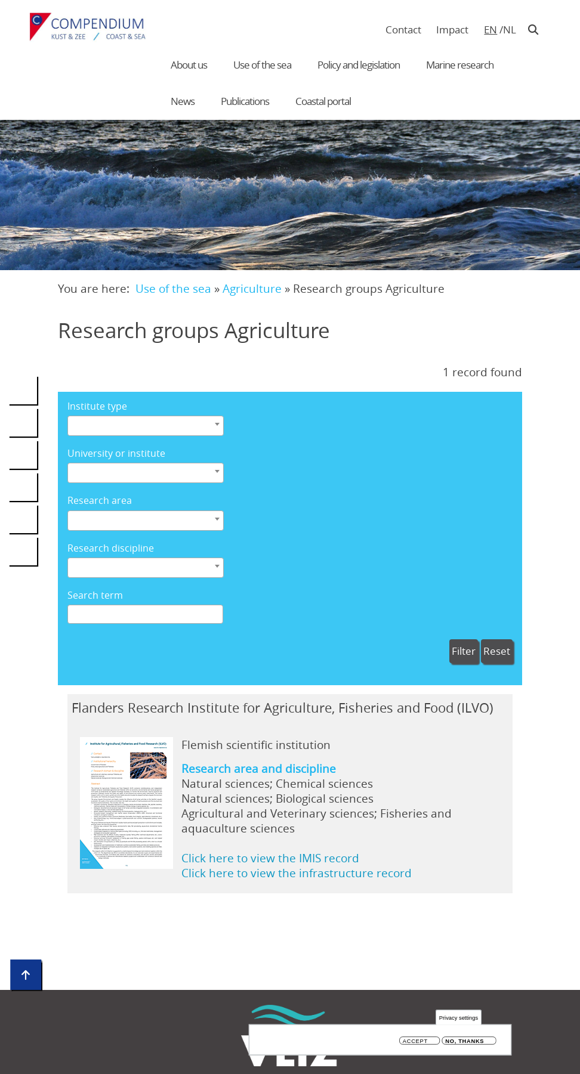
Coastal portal (323, 101)
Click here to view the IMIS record (270, 857)
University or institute (116, 453)
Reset (496, 651)
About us (189, 65)
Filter (464, 651)
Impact (452, 29)
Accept (415, 1042)
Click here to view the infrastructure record (296, 872)
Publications (245, 101)
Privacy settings (458, 1019)
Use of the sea (262, 65)
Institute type (97, 406)
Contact (403, 29)
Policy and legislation (358, 65)
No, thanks (464, 1042)
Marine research (459, 65)
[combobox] (145, 426)
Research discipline (110, 548)
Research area (99, 501)
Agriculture (252, 288)
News (183, 101)
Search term (95, 595)
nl (509, 29)
